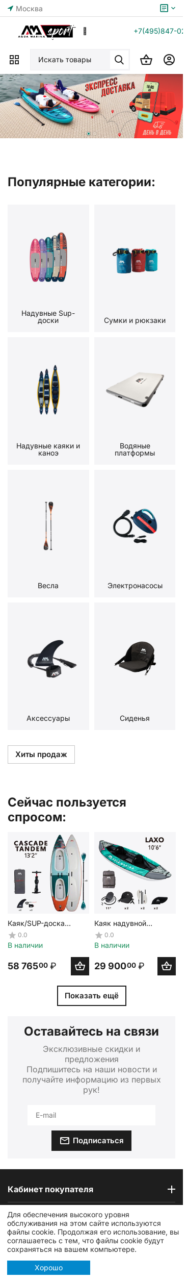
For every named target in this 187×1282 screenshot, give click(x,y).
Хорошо (49, 1267)
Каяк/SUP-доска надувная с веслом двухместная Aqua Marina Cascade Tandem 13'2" (41, 922)
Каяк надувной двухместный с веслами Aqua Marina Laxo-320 (131, 922)
